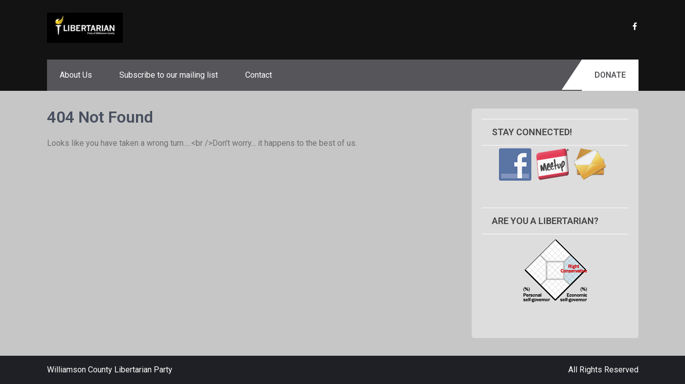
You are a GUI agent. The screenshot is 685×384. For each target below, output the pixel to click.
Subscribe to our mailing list (168, 75)
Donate (610, 75)
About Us (76, 75)
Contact (258, 75)
